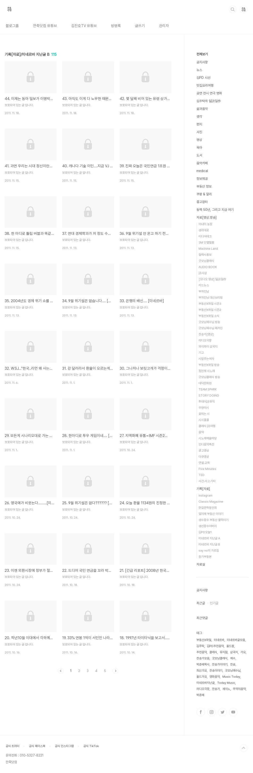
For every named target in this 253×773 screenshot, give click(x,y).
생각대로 (204, 230)
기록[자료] (203, 489)
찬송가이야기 (220, 664)
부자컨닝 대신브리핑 (211, 297)
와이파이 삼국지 (208, 346)
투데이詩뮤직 (207, 401)
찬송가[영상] (206, 334)
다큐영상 (204, 456)
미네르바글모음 (236, 640)
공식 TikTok (91, 746)
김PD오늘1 (205, 532)
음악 (201, 432)
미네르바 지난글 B (209, 544)
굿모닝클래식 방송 (209, 377)
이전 (61, 671)
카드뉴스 (204, 285)
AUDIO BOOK (208, 267)
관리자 (164, 26)
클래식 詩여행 (207, 426)
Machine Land (208, 248)
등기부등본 (205, 556)
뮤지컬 (224, 652)
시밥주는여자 (206, 358)
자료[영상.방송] (206, 217)
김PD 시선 (203, 78)
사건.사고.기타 (207, 481)
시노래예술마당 (208, 438)
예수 (232, 658)
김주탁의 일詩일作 (208, 101)
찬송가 (216, 689)
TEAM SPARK (208, 389)
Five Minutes (207, 469)
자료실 (200, 564)
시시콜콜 (204, 420)
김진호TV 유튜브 (84, 26)
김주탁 (200, 646)
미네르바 (219, 640)
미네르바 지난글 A (209, 538)
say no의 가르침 (209, 550)
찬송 (232, 664)
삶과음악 (202, 109)
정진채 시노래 (207, 371)
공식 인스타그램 (64, 746)
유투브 (233, 712)
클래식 (213, 652)
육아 (199, 147)
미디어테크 (205, 236)
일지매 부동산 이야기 (211, 514)
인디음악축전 (206, 444)
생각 (199, 116)
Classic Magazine (211, 501)
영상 (199, 140)
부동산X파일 (203, 640)
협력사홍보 (205, 254)
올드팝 (230, 646)
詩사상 (203, 273)
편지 (199, 124)
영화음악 (214, 676)
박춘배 (200, 695)
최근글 (200, 603)
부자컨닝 (204, 291)
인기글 (214, 603)
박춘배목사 (202, 664)
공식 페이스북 (37, 746)
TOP (243, 748)
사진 (199, 132)
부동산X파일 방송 (209, 365)
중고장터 (202, 202)
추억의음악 (239, 689)
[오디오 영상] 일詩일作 (212, 279)
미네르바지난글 (205, 683)
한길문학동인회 (208, 507)
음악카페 (202, 163)
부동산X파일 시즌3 (210, 303)
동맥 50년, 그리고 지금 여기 (215, 210)
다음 (115, 671)
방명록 (116, 26)
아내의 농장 (205, 224)
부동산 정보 (204, 186)
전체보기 (202, 54)
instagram (205, 495)
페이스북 (200, 712)
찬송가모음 (202, 658)
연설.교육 (204, 463)
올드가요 (201, 676)
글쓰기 (140, 26)
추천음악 (201, 652)
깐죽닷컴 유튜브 (45, 26)
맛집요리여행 (204, 85)
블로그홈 (12, 26)
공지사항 (202, 62)
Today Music (226, 683)
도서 (199, 155)
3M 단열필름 (206, 242)
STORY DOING (209, 395)
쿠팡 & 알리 (204, 194)
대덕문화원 (205, 383)
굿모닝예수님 (233, 670)
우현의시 (204, 407)
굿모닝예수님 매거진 (211, 328)
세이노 (226, 689)
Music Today (231, 676)
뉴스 (199, 70)
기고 (201, 352)
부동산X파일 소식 (209, 316)
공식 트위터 (12, 746)
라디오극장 (205, 340)
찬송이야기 (215, 670)
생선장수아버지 (208, 526)
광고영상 (204, 450)
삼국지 (234, 652)
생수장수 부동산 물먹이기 (214, 520)
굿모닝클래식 (206, 261)
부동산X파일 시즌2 (210, 310)
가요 (243, 652)
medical (202, 171)
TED (201, 475)
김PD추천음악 (215, 646)
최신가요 (201, 670)
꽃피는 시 (204, 414)
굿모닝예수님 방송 (209, 322)
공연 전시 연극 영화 (209, 93)
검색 (232, 9)
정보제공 (202, 178)
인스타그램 (211, 712)
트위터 (222, 712)
